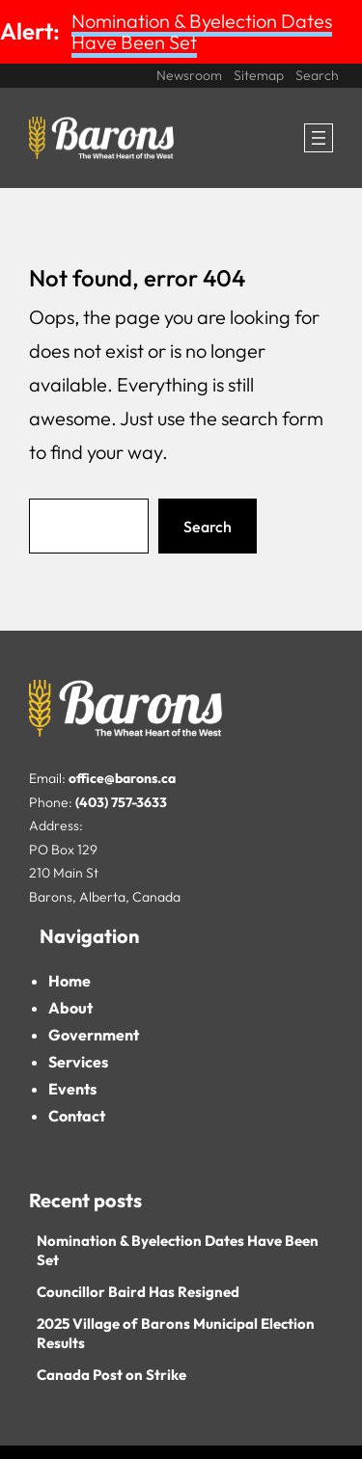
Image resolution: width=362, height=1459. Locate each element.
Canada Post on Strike (111, 1374)
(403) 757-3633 (121, 802)
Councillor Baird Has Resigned (138, 1292)
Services (78, 1061)
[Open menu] (318, 137)
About (70, 1007)
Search (207, 526)
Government (93, 1034)
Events (72, 1088)
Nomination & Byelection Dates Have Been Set (201, 31)
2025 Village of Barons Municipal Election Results (176, 1333)
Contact (76, 1115)
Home (69, 980)
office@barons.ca (122, 778)
